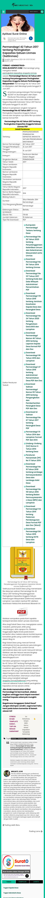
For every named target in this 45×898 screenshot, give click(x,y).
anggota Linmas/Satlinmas (14, 680)
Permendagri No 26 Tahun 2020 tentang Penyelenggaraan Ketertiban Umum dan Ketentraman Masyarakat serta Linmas (34, 246)
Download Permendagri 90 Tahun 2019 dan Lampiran (33, 356)
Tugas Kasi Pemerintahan (13, 892)
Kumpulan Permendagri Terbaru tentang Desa (33, 229)
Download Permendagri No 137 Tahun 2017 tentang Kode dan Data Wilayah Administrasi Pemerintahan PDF (34, 280)
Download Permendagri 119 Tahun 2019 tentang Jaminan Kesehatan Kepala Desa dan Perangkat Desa (34, 301)
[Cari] (42, 11)
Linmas (13, 739)
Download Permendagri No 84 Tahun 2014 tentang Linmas (33, 263)
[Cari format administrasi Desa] (34, 11)
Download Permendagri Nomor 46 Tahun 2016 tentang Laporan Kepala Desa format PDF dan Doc (33, 341)
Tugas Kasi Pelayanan (12, 897)
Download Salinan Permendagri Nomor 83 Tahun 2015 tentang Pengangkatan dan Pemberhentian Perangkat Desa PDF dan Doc (33, 396)
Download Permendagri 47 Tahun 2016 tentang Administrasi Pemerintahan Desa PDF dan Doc (34, 372)
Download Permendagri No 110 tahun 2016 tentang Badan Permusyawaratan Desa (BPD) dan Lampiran (34, 494)
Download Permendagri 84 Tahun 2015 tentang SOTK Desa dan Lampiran (33, 536)
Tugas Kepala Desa (10, 881)
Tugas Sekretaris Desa (12, 886)
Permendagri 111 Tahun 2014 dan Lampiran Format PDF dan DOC (34, 435)
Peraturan (21, 739)
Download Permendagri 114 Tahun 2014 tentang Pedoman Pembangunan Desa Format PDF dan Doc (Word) (33, 516)
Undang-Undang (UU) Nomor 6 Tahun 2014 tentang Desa (33, 447)
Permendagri (31, 739)
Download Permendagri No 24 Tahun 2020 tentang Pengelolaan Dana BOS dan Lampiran (33, 321)
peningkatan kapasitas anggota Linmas (20, 73)
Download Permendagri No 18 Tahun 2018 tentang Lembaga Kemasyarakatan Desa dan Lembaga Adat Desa (34, 473)
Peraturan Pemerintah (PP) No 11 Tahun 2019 (33, 458)
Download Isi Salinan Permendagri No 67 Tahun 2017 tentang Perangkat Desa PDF (33, 420)
